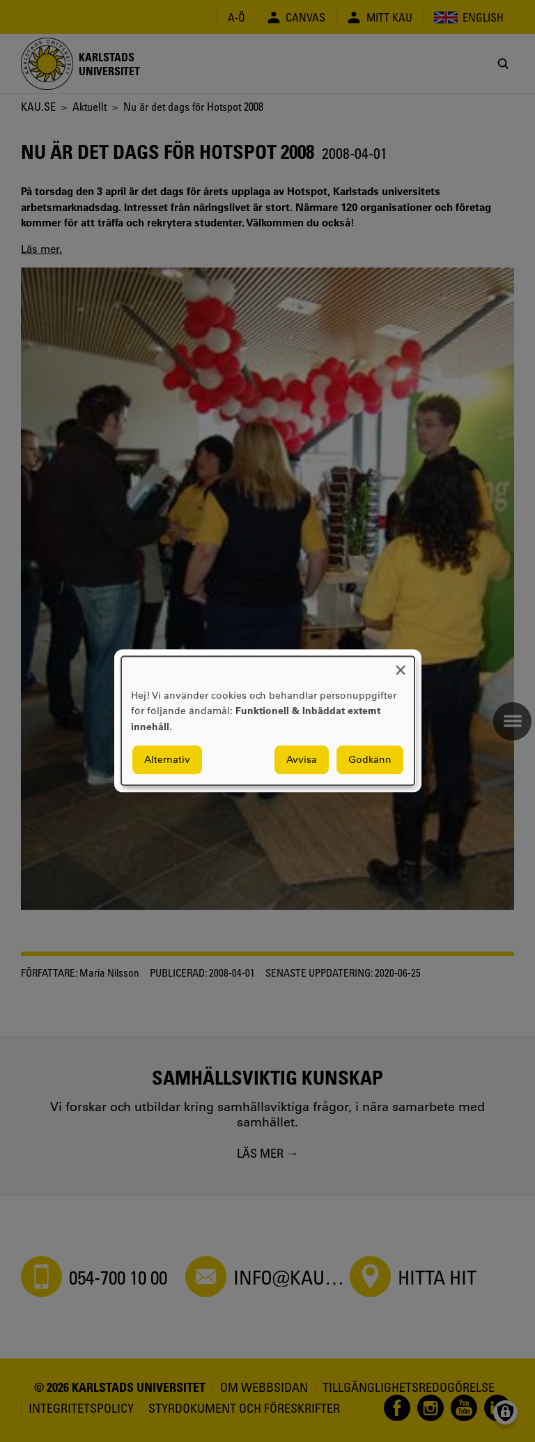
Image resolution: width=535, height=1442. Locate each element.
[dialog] (267, 720)
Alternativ (167, 760)
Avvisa (301, 760)
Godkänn (369, 760)
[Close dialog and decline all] (400, 665)
